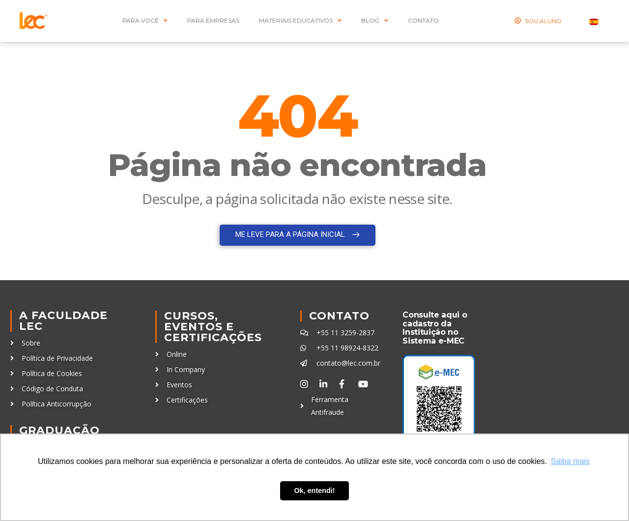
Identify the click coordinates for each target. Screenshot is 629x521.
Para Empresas (213, 20)
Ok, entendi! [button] (314, 490)
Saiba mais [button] (570, 461)
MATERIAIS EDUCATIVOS (300, 21)
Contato (339, 315)
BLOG (374, 21)
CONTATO (423, 20)
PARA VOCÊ (145, 21)
